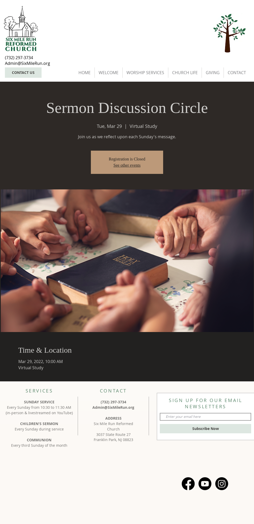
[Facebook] (188, 483)
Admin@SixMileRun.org (113, 407)
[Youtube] (205, 483)
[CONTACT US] (23, 72)
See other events (127, 165)
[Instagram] (221, 483)
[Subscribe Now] (205, 428)
